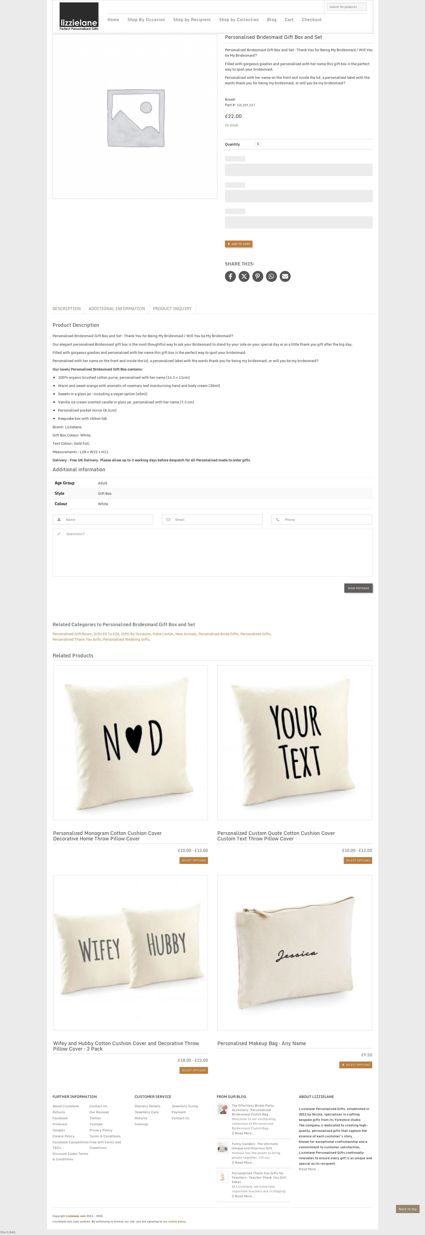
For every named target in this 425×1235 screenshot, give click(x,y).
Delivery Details (147, 1106)
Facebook (60, 1118)
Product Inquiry (172, 308)
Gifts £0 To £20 (106, 634)
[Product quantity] (258, 143)
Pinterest (60, 1124)
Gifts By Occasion (136, 634)
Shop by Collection (239, 19)
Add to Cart (241, 244)
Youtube (96, 1124)
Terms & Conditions (105, 1136)
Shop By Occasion (146, 19)
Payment (179, 1112)
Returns (59, 1112)
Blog (272, 19)
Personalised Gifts (255, 634)
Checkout (312, 19)
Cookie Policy (64, 1136)
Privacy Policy (100, 1130)
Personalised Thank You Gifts (77, 639)
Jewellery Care (147, 1112)
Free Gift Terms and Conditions (105, 1144)
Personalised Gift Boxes (72, 634)
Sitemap (141, 1124)
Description (67, 308)
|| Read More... (243, 1133)
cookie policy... (178, 1221)
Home (113, 19)
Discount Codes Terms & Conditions (70, 1156)
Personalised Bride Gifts (218, 634)
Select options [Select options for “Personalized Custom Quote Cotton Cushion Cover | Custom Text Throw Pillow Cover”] (358, 860)
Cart (289, 19)
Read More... (309, 1169)
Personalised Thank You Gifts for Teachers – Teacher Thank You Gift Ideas (259, 1177)
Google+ (59, 1130)
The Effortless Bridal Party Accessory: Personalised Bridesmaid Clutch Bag (253, 1110)
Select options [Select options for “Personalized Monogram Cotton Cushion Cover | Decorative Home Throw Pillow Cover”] (194, 860)
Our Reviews (99, 1112)
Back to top (408, 1208)
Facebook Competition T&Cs (71, 1144)
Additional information (117, 308)
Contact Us (98, 1106)
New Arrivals (185, 634)
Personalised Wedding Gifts (126, 639)
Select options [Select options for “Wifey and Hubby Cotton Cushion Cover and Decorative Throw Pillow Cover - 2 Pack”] (194, 1070)
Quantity (232, 144)
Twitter (95, 1118)
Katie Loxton (163, 634)
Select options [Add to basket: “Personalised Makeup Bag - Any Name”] (358, 1065)
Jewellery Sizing (185, 1106)
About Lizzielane (66, 1106)
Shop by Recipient (192, 19)
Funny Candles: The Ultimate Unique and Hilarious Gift (255, 1146)
